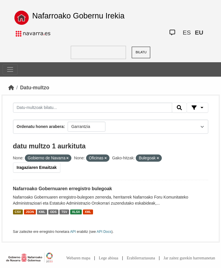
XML (88, 212)
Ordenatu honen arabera (40, 126)
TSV (64, 212)
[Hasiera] (11, 87)
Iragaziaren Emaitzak (37, 167)
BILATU (141, 52)
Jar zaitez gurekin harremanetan (189, 258)
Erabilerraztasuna (141, 258)
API (73, 232)
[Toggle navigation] (10, 69)
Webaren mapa (78, 258)
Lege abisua (108, 258)
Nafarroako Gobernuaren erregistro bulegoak (62, 188)
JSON (30, 212)
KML (42, 212)
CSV (18, 212)
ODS (53, 212)
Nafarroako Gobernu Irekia (78, 16)
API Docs (104, 232)
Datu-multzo (34, 87)
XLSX (76, 212)
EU (199, 32)
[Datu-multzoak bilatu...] (92, 108)
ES (187, 32)
